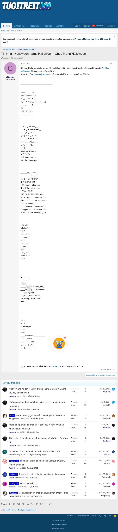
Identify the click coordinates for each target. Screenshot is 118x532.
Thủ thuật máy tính (36, 419)
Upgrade (48, 26)
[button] (26, 25)
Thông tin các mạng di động (37, 455)
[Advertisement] (47, 17)
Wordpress (33, 477)
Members (60, 26)
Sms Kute (52, 366)
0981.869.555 (60, 521)
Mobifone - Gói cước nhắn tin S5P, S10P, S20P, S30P (34, 451)
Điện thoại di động (34, 396)
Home (110, 516)
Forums (6, 26)
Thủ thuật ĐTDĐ (32, 468)
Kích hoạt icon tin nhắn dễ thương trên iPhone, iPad (43, 493)
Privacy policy (96, 516)
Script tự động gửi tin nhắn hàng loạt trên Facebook (40, 415)
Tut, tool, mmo (33, 487)
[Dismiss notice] (114, 37)
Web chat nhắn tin (28, 483)
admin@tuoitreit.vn (61, 524)
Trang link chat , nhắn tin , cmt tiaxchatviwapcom (42, 474)
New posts (5, 30)
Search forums (16, 30)
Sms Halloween (41, 74)
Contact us (71, 516)
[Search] (111, 25)
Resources (34, 26)
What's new (19, 26)
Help (104, 516)
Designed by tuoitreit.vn (59, 528)
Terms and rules (83, 516)
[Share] (111, 63)
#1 (114, 63)
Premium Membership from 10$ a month (92, 39)
